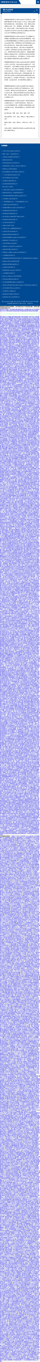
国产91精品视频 (26, 508)
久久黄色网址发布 (10, 491)
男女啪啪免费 (20, 569)
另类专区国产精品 (10, 773)
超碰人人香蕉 (6, 1094)
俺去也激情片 (6, 1081)
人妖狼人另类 (34, 1326)
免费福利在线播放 (32, 360)
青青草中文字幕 (31, 528)
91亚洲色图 (26, 891)
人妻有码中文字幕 (23, 424)
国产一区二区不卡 (5, 715)
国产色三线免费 (11, 360)
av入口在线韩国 (22, 1052)
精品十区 (14, 1196)
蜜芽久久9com (19, 1250)
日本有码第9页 (19, 1242)
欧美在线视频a (23, 749)
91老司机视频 (22, 957)
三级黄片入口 (10, 366)
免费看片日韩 (35, 751)
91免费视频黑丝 (27, 966)
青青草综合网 (19, 657)
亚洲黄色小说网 (13, 1284)
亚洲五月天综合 (25, 331)
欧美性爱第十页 (22, 433)
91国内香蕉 (3, 1117)
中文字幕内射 (7, 1005)
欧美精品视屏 (32, 527)
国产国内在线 (35, 556)
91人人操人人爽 (27, 932)
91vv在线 (35, 1243)
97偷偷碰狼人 (14, 844)
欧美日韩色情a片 (16, 1198)
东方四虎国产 (15, 908)
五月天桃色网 (18, 857)
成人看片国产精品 (8, 701)
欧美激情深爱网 (28, 1289)
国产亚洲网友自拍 (7, 566)
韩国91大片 (7, 876)
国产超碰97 (27, 1114)
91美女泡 (3, 1049)
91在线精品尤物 (10, 867)
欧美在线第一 (29, 465)
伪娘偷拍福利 (9, 1115)
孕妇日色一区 (19, 637)
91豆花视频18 (4, 982)
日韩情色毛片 (12, 895)
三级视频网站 (13, 1354)
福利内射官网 (12, 1077)
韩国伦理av (8, 1192)
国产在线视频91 (12, 477)
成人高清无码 (16, 460)
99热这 (11, 1045)
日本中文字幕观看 (11, 704)
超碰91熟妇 (7, 1306)
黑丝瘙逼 (24, 897)
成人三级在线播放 (7, 575)
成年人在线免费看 (33, 521)
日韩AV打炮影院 (28, 959)
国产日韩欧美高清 (26, 620)
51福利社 (15, 849)
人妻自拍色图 (6, 897)
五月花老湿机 (31, 1157)
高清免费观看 (11, 729)
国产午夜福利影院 (31, 849)
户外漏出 (18, 1013)
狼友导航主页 (4, 1337)
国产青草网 (12, 1320)
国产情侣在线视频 (19, 566)
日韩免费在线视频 (5, 358)
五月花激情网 (35, 1347)
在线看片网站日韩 (23, 552)
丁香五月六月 (7, 572)
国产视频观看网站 (5, 1016)
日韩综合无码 (20, 336)
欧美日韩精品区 (7, 717)
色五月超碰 (17, 1029)
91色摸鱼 (17, 1181)
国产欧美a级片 (33, 353)
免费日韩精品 (32, 593)
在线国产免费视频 (16, 399)
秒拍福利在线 (32, 643)
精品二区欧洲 (10, 1142)
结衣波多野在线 (31, 335)
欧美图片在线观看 (16, 406)
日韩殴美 (14, 925)
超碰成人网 (22, 1226)
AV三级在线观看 (18, 614)
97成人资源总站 (29, 1049)
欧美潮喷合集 (17, 546)
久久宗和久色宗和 (14, 998)
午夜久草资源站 (32, 1303)
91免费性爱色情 (19, 1152)
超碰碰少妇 (11, 1249)
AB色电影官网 (12, 850)
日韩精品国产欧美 (12, 975)
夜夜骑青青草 (24, 752)
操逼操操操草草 (34, 734)
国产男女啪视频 (26, 1276)
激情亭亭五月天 (10, 1252)
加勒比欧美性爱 (17, 359)
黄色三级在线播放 (27, 358)
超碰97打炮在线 (16, 897)
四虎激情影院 (6, 913)
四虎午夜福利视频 (22, 1016)
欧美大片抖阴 (15, 1178)
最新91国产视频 (7, 1324)
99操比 (24, 840)
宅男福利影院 (13, 423)
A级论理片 (33, 1348)
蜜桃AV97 (25, 1094)
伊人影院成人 (15, 847)
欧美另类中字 (14, 619)
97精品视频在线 (21, 1042)
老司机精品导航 (22, 1091)
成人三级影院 (23, 769)
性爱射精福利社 (8, 989)
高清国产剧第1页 (8, 345)
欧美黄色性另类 (5, 399)
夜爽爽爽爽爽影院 (7, 776)
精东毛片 (19, 1333)
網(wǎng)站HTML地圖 (32, 301)
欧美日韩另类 (7, 562)
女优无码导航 (4, 971)
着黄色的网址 (30, 697)
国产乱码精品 (27, 636)
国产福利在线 (23, 1171)
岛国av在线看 (16, 974)
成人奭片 (29, 876)
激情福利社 (11, 992)
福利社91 (13, 1189)
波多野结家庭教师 (14, 331)
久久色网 (15, 1005)
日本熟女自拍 (13, 1009)
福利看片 (12, 1333)
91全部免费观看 (18, 1246)
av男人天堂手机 (27, 986)
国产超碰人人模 (17, 358)
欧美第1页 (14, 1201)
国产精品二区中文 (29, 754)
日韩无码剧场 (30, 842)
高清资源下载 (26, 781)
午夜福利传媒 (27, 935)
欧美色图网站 (9, 886)
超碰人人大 (21, 1130)
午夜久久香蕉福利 (7, 856)
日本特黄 (15, 1137)
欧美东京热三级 (27, 497)
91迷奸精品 (23, 1203)
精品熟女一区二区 (15, 1076)
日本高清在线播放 (17, 754)
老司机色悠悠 (31, 1327)
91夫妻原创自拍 (11, 429)
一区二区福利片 (8, 609)
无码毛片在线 (35, 634)
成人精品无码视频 (22, 691)
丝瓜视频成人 (13, 772)
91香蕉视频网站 (21, 400)
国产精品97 (19, 1338)
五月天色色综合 (12, 439)
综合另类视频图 (22, 1098)
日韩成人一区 (14, 1287)
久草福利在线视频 (33, 769)
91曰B (13, 1219)
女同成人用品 (11, 450)
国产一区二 (23, 1060)
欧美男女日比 (28, 687)
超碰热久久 (27, 1341)
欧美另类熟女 (19, 375)
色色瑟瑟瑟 (35, 1159)
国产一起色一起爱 (5, 509)
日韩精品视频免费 (20, 524)
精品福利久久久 (9, 480)
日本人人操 (29, 1089)
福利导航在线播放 (20, 778)
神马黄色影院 (10, 1049)
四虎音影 (30, 1040)
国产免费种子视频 (7, 531)
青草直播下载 (4, 372)
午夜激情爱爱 (23, 881)
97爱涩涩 (27, 1202)
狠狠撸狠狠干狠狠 (14, 538)
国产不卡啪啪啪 (29, 1113)
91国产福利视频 (7, 1182)
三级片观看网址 (5, 362)
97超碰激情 (24, 907)
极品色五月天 (24, 877)
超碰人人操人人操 (23, 1354)
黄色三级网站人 (19, 616)
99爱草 (15, 1140)
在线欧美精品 (22, 377)
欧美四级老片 (23, 596)
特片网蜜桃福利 (30, 403)
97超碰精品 (8, 1140)
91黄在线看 (18, 1223)
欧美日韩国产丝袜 (29, 657)
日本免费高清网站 (31, 1311)
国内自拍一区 (18, 649)
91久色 (30, 897)
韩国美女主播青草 (21, 884)
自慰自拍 (10, 930)
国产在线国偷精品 (8, 413)
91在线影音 (19, 1114)
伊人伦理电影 (24, 949)
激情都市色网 (4, 331)
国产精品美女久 (17, 419)
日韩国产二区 (26, 661)
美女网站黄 (3, 1257)
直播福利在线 (9, 646)
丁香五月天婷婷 (5, 406)
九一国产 (17, 1238)
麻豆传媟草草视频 (20, 727)
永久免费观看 (22, 712)
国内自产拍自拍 (18, 585)
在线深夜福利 (4, 722)
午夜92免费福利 (27, 545)
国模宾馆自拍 (18, 918)
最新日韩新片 (35, 404)
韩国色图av (18, 955)
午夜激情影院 (4, 677)
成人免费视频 (18, 853)
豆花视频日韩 (19, 1191)
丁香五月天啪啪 (17, 332)
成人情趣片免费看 (17, 590)
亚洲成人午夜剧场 (26, 1218)
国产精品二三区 (34, 329)
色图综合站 (3, 1327)
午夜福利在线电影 (22, 328)
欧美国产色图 (26, 658)
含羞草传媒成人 (16, 1019)
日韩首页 (15, 1328)
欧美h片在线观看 (11, 602)
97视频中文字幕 (7, 1277)
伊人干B (30, 1282)
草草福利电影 (7, 1280)
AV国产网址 (33, 958)
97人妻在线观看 (17, 1256)
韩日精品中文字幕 (32, 475)
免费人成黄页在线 (17, 863)
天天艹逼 (10, 1351)
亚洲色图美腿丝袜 (29, 1343)
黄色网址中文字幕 (24, 603)
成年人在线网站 (12, 470)
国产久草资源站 (29, 500)
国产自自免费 (4, 1303)
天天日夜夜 (26, 955)
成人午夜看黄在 (20, 759)
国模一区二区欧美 (23, 565)
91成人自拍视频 (31, 468)
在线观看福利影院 (19, 758)
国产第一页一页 (12, 761)
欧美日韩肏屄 (28, 739)
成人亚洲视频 (29, 492)
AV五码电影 (16, 968)
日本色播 (3, 988)
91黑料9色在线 (20, 1037)
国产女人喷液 (24, 597)
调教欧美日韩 (32, 630)
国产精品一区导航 (20, 393)
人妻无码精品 (23, 352)
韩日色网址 (11, 1304)
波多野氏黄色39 (10, 1266)
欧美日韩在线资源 (7, 695)
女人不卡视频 (19, 668)
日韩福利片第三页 (32, 368)
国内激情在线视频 (16, 553)
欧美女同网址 (17, 688)
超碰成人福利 (22, 993)
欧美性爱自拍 (7, 985)
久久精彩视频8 (25, 771)
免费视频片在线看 (14, 677)
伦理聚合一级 (7, 1247)
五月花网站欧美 (33, 680)
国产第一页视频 (9, 637)
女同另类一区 (9, 582)
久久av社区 (14, 881)
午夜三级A (17, 991)
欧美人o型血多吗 (30, 582)
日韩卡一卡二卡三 (14, 971)
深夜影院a (11, 839)
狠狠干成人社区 (16, 901)
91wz (28, 1005)
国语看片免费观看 (14, 752)
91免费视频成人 (33, 788)
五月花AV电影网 (5, 1019)
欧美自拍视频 (15, 1169)
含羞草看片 (25, 1333)
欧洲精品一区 (14, 786)
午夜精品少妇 (33, 1178)
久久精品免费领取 (27, 1121)
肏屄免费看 (26, 1230)
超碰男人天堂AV (25, 1144)
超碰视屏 (34, 1114)
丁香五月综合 (33, 728)
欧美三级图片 (35, 321)
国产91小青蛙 (17, 1283)
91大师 (27, 1262)
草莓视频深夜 (25, 1019)
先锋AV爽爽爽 (7, 1360)
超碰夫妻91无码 (33, 328)
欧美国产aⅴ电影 (21, 414)
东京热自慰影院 (14, 597)
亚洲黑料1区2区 (16, 900)
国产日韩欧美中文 (32, 579)
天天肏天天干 (32, 1120)
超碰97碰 (12, 1083)
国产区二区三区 (14, 402)
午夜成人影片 (21, 1323)
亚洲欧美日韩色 (18, 1147)
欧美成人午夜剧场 (30, 1228)
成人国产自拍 (29, 758)
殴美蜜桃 (36, 992)
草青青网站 (13, 1259)
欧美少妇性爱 (24, 764)
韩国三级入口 (10, 880)
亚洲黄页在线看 (24, 861)
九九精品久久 (24, 1245)
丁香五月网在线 (17, 497)
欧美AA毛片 (16, 961)
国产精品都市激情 (30, 437)
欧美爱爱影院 (17, 446)
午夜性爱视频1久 (18, 1059)
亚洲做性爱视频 (33, 684)
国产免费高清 (20, 627)
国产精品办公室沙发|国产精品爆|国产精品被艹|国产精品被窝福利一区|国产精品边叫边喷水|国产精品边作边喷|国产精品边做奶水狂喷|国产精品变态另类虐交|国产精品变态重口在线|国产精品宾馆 (19, 806)
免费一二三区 (19, 1049)
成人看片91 (28, 1037)
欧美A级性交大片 (28, 888)
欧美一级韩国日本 (18, 939)
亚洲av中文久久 (30, 324)
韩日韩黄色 (14, 1172)
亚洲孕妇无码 (9, 365)
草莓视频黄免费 (20, 1154)
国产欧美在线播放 (20, 490)
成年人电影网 (7, 359)
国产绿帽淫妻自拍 (24, 355)
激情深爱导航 (16, 342)
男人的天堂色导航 (21, 928)
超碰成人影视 (34, 1301)
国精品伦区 (11, 1316)
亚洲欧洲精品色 (8, 536)
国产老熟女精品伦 (29, 1003)
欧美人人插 (18, 1138)
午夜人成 (6, 1083)
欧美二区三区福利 (11, 632)
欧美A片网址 (21, 895)
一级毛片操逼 (23, 786)
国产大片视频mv (33, 439)
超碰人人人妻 (15, 1053)
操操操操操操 (21, 670)
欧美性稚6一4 (34, 1255)
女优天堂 (23, 1350)
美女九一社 (30, 1057)
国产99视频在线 (12, 441)
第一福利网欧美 (28, 464)
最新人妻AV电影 (19, 989)
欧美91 (15, 1133)
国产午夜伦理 (24, 416)
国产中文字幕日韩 (23, 775)
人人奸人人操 (33, 761)
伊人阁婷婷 (34, 995)
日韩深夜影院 (35, 1019)
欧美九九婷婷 (20, 1219)
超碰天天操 (3, 1262)
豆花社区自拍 (21, 1133)
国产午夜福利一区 (33, 370)
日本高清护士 (22, 711)
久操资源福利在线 (7, 853)
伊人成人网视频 (15, 1218)
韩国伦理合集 (31, 1133)
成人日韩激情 (35, 623)
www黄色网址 (31, 928)
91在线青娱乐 (7, 1001)
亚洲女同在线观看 (5, 497)
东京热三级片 (32, 786)
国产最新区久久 (24, 981)
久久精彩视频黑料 (26, 717)
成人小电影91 (25, 974)
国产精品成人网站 (23, 1326)
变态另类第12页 (20, 1243)
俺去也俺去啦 (18, 1351)
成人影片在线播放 (30, 695)
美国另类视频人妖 (23, 481)
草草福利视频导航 (10, 914)
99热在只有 (8, 1089)
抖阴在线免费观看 (31, 1334)
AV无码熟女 (8, 1080)
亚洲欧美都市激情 (10, 1097)
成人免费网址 (4, 563)
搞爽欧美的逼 (35, 331)
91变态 (15, 954)
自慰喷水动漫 (7, 573)
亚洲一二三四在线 (13, 683)
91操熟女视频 (11, 1002)
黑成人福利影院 (26, 562)
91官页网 (11, 964)
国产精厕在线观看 (7, 535)
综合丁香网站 (22, 326)
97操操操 (8, 1171)
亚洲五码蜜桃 (10, 1093)
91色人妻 (19, 1151)
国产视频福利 (19, 1316)
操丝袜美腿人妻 (15, 1036)
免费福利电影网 (5, 522)
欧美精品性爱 (7, 1064)
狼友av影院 (16, 1345)
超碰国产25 (34, 1212)
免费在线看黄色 (8, 461)
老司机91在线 (31, 1229)
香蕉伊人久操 (19, 911)
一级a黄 (34, 1188)
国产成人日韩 (10, 1108)
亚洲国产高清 (22, 579)
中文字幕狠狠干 (23, 934)
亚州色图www (17, 840)
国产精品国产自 (12, 744)
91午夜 (24, 952)
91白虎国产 (14, 941)
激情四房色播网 (27, 406)
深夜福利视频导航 (28, 359)
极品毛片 (19, 959)
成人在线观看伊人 (20, 1239)
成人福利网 (17, 966)
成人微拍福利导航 (33, 1115)
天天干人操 (14, 1313)
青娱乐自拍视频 (29, 1147)
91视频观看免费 (7, 551)
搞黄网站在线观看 (13, 769)
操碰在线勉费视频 (17, 392)
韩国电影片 (20, 846)
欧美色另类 (22, 1291)
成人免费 (25, 1344)
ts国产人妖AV (15, 962)
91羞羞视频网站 (11, 336)
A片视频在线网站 (17, 464)
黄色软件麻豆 (11, 519)
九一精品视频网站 (30, 1242)
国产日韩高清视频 (26, 478)
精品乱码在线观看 (14, 416)
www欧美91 (23, 1054)
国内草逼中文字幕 (13, 1245)
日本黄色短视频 (14, 1103)
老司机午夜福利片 (33, 957)
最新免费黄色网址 (22, 748)
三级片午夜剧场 (16, 1177)
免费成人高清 (30, 592)
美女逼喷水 (34, 1230)
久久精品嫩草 (21, 1296)
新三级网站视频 (12, 599)
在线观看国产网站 (27, 688)
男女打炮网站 (26, 751)
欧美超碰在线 (30, 1240)
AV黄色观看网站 (11, 670)
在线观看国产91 (27, 886)
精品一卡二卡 (14, 749)
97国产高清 (30, 1209)
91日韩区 (27, 1300)
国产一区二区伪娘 (32, 610)
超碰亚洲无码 (10, 1162)
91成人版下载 (21, 1311)
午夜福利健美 (13, 1127)
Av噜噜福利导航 (20, 1334)
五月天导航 (26, 978)
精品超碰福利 (6, 1165)
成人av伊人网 (6, 891)
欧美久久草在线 (22, 1018)
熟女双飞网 (11, 1114)
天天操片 (5, 1039)
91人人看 (5, 921)
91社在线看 (15, 1236)
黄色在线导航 (26, 1307)
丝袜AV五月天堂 (8, 1123)
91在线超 (15, 1192)
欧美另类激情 (20, 437)
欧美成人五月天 (17, 792)
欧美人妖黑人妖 (15, 764)
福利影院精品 (4, 624)
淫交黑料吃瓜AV (33, 748)
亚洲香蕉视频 (23, 721)
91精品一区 (34, 913)
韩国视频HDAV (22, 1124)
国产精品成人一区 (11, 779)
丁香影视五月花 (27, 386)
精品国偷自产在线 (23, 632)
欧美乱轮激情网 (31, 413)
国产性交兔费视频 (17, 678)
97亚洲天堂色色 (24, 988)
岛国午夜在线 (33, 1086)
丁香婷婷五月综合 (17, 551)
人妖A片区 (34, 1274)
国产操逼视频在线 (26, 1081)
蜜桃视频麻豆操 (14, 495)
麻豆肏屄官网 (19, 502)
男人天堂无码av (18, 1079)
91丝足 (8, 1313)
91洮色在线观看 (24, 683)
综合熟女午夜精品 (16, 891)
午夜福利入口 (12, 1057)
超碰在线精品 (22, 1026)
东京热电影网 (24, 715)
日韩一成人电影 (7, 549)
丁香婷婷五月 (11, 338)
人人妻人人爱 (25, 1069)
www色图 (9, 935)
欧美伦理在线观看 (23, 705)
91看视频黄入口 (12, 1232)
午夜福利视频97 (17, 1185)
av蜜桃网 (12, 1046)
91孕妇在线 (14, 957)
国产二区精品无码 (20, 650)
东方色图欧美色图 (17, 573)
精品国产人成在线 (24, 522)
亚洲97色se (14, 1015)
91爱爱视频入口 (11, 656)
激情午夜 (23, 1238)
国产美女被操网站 (27, 1182)
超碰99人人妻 (33, 1013)
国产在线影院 (23, 382)
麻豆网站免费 (28, 531)
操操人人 (8, 1211)
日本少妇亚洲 (33, 947)
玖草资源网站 (23, 1096)
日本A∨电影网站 (26, 1299)
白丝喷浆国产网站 (10, 690)
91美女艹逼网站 (28, 1246)
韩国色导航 (18, 1108)
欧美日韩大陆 (19, 363)
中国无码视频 (26, 507)
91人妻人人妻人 (20, 1104)
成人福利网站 (22, 1303)
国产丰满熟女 (24, 666)
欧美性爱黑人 (9, 465)
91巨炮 (9, 1155)
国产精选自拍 (26, 570)
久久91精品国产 (34, 785)
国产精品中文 (21, 842)
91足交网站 (5, 903)
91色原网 (34, 1059)
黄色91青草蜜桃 (22, 1062)
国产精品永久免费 (28, 417)
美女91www (32, 1245)
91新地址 (35, 1199)
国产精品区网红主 (22, 338)
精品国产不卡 (4, 700)
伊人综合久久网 (8, 1331)
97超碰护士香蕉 (28, 1162)
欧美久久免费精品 (9, 783)
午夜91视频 (29, 887)
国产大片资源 (22, 641)
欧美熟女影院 (22, 368)
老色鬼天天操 (29, 491)
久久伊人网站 (33, 1324)
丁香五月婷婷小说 (23, 599)
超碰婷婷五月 (32, 436)
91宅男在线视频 (10, 1037)
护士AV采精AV (15, 859)
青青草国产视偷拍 (32, 515)
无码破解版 (26, 1223)
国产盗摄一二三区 (33, 844)
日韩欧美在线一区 (5, 678)
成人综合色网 (20, 725)
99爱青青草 (21, 1259)
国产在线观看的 (12, 377)
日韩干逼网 (22, 1005)
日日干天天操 (5, 596)
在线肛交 (19, 1077)
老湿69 (24, 1008)
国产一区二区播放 (23, 761)
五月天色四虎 (30, 377)
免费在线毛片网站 (30, 421)
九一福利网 (5, 1226)
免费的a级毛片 (20, 592)
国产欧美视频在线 (7, 324)
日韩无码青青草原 (19, 965)
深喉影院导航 (13, 624)
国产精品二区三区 (33, 487)
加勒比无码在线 (33, 346)
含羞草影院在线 (25, 962)
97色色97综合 (7, 873)
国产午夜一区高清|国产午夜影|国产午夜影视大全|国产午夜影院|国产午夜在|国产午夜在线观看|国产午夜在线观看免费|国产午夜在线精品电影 (19, 825)
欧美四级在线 (20, 373)
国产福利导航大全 (18, 937)
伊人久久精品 (31, 954)
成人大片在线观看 (5, 782)
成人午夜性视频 (18, 702)
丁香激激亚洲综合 (10, 346)
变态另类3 (36, 931)
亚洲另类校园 (24, 976)
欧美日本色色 (4, 1040)
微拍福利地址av (20, 1249)
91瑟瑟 (21, 1184)
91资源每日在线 (33, 1150)
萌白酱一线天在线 (30, 656)
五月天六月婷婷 (33, 518)
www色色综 (7, 1177)
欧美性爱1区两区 (7, 633)
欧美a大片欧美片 (20, 663)
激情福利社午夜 (12, 351)
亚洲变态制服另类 (33, 1015)
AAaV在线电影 (6, 1290)
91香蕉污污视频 (5, 764)
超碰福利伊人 (32, 348)
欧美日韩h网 (30, 1291)
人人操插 (14, 876)
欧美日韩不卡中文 (22, 617)
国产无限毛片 (4, 343)
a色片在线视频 (18, 654)
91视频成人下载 (7, 534)
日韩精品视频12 (17, 1230)
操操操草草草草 (14, 453)
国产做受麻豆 (32, 934)
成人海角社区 (14, 1184)
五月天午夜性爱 (5, 1175)
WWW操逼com (4, 1076)
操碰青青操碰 (4, 430)
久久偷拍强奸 (34, 409)
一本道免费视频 (14, 1020)
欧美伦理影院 (13, 370)
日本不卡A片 (4, 964)
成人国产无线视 (8, 702)
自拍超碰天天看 (34, 1260)
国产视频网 (11, 996)
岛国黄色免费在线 (5, 1213)
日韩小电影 (35, 972)
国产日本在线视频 (23, 477)
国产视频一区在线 (18, 633)
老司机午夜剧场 (24, 1106)
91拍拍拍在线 (31, 1195)
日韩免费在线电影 (29, 375)
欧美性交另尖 (13, 1326)
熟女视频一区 (22, 1340)
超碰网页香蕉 (23, 457)
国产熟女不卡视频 (19, 582)
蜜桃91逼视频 (9, 874)
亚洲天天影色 (33, 945)
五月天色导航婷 (32, 1222)
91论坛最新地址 (27, 1220)
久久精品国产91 (23, 624)
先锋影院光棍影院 (28, 893)
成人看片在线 (26, 792)
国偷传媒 (36, 1308)
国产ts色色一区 (6, 849)
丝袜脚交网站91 (31, 1104)
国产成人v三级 (33, 538)
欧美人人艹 (11, 1138)
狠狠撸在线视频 (15, 620)
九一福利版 (5, 1218)
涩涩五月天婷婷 (33, 1171)
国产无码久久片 (12, 734)
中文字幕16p (27, 1006)
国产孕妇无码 (7, 356)
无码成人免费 (14, 762)
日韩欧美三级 (30, 1337)
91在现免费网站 (13, 1012)
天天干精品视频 (34, 1335)
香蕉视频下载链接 (14, 339)
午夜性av (27, 1080)
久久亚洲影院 (11, 732)
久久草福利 (11, 979)
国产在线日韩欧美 (28, 535)
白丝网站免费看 (25, 484)
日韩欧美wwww (26, 1199)
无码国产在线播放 (11, 463)
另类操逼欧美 (18, 345)
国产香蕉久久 (27, 996)
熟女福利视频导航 (22, 945)
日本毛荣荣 (15, 1253)
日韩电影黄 (22, 1314)
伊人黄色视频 (10, 1289)
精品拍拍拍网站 (25, 342)
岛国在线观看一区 (24, 756)
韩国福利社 (5, 1206)
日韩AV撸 (23, 1233)
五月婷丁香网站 (24, 728)
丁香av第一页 (22, 1186)
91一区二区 (30, 1127)
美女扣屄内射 (29, 1140)
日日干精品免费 (22, 1057)
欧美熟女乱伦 (29, 461)
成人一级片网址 (14, 389)
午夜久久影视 (22, 795)
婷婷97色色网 (26, 1310)
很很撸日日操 (7, 498)
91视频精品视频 (28, 1306)
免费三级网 (34, 1202)
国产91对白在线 (25, 460)
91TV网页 (33, 991)
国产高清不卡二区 (23, 790)
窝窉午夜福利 (6, 532)
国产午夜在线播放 (11, 697)
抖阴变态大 (33, 974)
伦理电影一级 (17, 745)
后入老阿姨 (27, 1059)
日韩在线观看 (13, 722)
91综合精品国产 (17, 454)
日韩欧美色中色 (31, 704)
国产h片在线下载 (5, 1198)
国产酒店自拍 (15, 969)
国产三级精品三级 (8, 333)
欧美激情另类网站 (7, 1141)
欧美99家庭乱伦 (21, 475)
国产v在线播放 (7, 688)
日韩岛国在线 (26, 572)
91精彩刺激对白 (7, 385)
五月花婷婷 (27, 863)
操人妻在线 (23, 873)
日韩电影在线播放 (23, 734)
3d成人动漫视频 (33, 512)
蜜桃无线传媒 (6, 1314)
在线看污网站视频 (28, 1351)
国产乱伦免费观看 (8, 490)
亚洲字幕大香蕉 (28, 1355)
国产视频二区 (4, 772)
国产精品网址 (14, 596)
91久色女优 (33, 1333)
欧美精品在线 (10, 494)
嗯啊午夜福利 (20, 403)
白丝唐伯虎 (7, 941)
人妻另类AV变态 (30, 870)
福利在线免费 (34, 771)
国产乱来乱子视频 (28, 768)
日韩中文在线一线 (7, 918)
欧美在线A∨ (22, 1067)
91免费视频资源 (14, 1145)
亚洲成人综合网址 (15, 1274)
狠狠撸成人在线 (5, 1272)
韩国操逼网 (10, 1343)
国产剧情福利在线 (13, 390)
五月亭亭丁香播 (30, 427)
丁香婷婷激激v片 (8, 616)
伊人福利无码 (31, 878)
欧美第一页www (14, 1350)
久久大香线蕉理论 (23, 395)
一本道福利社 (33, 903)
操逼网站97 (18, 996)
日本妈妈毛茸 (27, 1188)
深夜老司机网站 (14, 1106)
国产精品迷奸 (18, 1135)
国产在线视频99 (34, 495)
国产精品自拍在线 (19, 874)
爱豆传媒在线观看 (18, 1050)
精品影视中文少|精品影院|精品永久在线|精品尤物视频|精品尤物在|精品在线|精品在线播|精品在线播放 (20, 809)
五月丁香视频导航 (32, 1046)
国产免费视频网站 (22, 429)
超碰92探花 (28, 911)
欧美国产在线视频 (26, 544)
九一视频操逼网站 (32, 1196)
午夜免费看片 (14, 607)
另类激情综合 (32, 504)
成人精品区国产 (20, 525)
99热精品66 (23, 1266)
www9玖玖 (30, 1118)
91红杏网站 (14, 951)
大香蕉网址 (27, 1280)
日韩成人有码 (23, 1253)
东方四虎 (27, 995)
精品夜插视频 (22, 772)
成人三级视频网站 (19, 485)
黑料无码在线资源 (7, 758)
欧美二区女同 (30, 729)
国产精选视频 (14, 436)
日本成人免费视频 (11, 552)
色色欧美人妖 (10, 883)
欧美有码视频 (26, 546)
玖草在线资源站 (7, 1120)
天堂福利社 (12, 1100)
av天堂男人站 (27, 918)
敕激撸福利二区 (34, 483)
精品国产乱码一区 (22, 622)
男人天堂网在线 (16, 913)
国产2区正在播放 (12, 515)
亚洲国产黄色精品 (31, 1236)
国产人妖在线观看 (34, 602)
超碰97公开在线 (33, 1201)
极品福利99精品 (5, 539)
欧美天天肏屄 (28, 1184)
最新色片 (5, 1042)
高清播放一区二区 (19, 1056)
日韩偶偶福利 (21, 925)
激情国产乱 (22, 1328)
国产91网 (11, 1341)
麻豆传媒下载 (19, 701)
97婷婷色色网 (29, 846)
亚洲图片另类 (10, 1202)
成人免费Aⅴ (6, 1167)
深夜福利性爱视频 (16, 410)
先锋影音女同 (30, 773)
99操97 (4, 1130)
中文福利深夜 (31, 1074)
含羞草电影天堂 (26, 1212)
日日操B (18, 1069)
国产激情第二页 (31, 1225)
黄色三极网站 (13, 395)
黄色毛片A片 (29, 1313)
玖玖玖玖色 (33, 1064)
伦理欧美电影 (16, 356)
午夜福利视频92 (21, 376)
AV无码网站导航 (26, 1345)
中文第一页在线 (23, 470)
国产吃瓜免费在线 (7, 687)
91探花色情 (21, 931)
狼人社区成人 (14, 539)
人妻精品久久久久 (29, 456)
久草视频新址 (23, 789)
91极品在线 (29, 1148)
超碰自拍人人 (6, 1110)
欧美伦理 (32, 951)
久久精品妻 (32, 1111)
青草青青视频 (26, 321)
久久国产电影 (19, 639)
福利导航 (14, 1118)
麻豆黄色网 (35, 1174)
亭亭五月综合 (25, 998)
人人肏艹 (19, 1090)
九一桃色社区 (12, 1073)
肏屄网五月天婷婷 (22, 1125)
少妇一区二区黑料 (5, 392)
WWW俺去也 (4, 1026)
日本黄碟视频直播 (15, 1301)
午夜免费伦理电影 (23, 440)
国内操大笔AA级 (21, 360)
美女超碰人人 (28, 1358)
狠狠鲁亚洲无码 (29, 420)
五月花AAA (16, 1064)
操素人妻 (22, 1313)
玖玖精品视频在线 (23, 1022)
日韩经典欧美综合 (14, 444)
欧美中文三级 (13, 790)
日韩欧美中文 (22, 1087)
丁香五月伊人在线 (20, 610)
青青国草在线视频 (16, 474)
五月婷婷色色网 (26, 859)
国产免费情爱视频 (9, 1013)
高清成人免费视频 (17, 456)
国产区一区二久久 (21, 1150)
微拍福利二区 (29, 373)
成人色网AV (8, 1246)
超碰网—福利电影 (20, 1157)
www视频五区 (18, 942)
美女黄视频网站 (14, 458)
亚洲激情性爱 (19, 1341)
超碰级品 (34, 859)
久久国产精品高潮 (7, 1317)
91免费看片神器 (16, 905)
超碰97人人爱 (15, 1233)
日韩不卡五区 (8, 1111)
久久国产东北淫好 (9, 928)
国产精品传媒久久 (26, 971)
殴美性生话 (12, 1107)
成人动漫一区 (10, 525)
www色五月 (16, 1282)
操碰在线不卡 (10, 657)
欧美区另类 (29, 1308)
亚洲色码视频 (4, 453)
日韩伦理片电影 (21, 640)
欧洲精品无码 (30, 641)
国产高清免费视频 (22, 860)
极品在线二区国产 (15, 1030)
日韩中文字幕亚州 (26, 532)
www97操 (29, 1239)
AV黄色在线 (4, 846)
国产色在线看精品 (32, 1008)
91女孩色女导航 (32, 1192)
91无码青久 (5, 1025)
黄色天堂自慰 (4, 771)
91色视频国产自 (27, 900)
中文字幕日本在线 (5, 636)
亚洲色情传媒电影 (15, 1025)
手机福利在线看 (34, 397)
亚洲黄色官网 (30, 1056)
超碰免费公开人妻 (23, 731)
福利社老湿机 (12, 878)
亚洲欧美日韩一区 (14, 478)
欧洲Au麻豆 (31, 1331)
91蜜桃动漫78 (24, 1211)
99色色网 (5, 1308)
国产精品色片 (33, 683)
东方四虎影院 (33, 664)
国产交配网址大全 (30, 633)
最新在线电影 (13, 369)
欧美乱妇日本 (19, 694)
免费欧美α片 (8, 658)
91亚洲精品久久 (5, 1310)
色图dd (15, 1022)
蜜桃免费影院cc (33, 434)
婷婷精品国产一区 (19, 856)
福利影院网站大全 (29, 555)
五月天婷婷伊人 (30, 725)
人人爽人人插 (26, 404)
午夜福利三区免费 (9, 1352)
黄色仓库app (18, 886)
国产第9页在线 (18, 1117)
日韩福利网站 (21, 1189)
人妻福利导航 (4, 478)
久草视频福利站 (35, 356)
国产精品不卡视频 (5, 316)
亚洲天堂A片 (24, 903)
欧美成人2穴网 (23, 941)
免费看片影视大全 (29, 793)
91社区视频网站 (7, 954)
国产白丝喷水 (27, 649)
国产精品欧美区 (28, 853)
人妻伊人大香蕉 (24, 1348)
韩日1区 (22, 1039)
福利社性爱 (17, 1344)
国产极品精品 (26, 707)
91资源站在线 (13, 982)
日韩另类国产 (24, 316)
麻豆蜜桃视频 (16, 549)
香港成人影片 (24, 383)
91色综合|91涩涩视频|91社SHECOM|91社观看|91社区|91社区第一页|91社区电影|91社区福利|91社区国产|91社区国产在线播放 (20, 819)
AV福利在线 (32, 944)
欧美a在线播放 (25, 451)
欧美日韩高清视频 (5, 342)
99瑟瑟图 (26, 942)
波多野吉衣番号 (17, 541)
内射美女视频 (33, 349)
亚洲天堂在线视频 (9, 911)
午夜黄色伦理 (4, 1009)
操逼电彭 (19, 1100)
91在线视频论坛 (17, 589)
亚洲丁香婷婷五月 (33, 617)
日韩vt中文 (27, 1252)
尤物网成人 (9, 966)
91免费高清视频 (24, 505)
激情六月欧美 (26, 410)
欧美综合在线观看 (13, 583)
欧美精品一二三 (15, 383)
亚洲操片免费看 (27, 1273)
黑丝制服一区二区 (22, 788)
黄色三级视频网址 (17, 385)
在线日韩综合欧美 (28, 776)
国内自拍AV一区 (25, 1181)
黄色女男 (34, 961)
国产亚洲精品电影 (32, 494)
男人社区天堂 (12, 866)
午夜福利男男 (35, 342)
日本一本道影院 (26, 961)
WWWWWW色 (28, 927)
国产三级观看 (11, 617)
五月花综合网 (27, 1320)
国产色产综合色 (23, 369)
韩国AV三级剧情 (11, 1134)
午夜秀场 (26, 1151)
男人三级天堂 (11, 627)
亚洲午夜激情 (17, 609)
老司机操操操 (14, 352)
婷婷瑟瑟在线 (27, 883)
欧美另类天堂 (19, 746)
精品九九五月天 (23, 423)
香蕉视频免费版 (29, 701)
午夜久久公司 (4, 1100)
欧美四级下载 (35, 781)
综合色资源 (24, 1282)
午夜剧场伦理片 (12, 1130)
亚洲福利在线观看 (32, 712)
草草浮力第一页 (11, 995)
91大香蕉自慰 (7, 917)
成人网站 (30, 1233)
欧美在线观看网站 (7, 387)
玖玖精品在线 (35, 1100)
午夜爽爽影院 (11, 437)
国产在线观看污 (33, 450)
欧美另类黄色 (30, 644)
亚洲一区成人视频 (23, 606)
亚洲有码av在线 (25, 1352)
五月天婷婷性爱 (9, 375)
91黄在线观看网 (13, 1263)
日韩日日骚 (11, 1191)
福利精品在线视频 (28, 467)
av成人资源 (8, 947)
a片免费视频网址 (31, 1042)
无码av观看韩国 (27, 1047)
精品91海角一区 (10, 1250)
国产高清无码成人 (10, 576)
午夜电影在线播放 (19, 465)
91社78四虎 (7, 905)
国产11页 (35, 1047)
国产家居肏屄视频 (13, 556)
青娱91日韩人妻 (20, 867)
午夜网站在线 (23, 348)
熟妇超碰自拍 (17, 1199)
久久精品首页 (20, 1208)
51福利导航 (26, 1279)
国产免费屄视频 (5, 786)
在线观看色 (35, 1299)
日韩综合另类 (17, 387)
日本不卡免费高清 (11, 606)
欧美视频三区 (30, 524)
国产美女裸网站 (25, 685)
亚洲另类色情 (33, 976)
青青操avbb (13, 842)
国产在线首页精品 (24, 556)
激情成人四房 (32, 597)
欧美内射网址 (33, 671)
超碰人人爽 (6, 1299)
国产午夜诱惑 (9, 742)
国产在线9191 (27, 898)
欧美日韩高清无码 (5, 332)
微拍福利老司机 (22, 1201)
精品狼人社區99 (33, 1266)
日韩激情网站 (29, 365)
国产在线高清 (11, 788)
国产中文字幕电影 (20, 528)
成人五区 (5, 895)
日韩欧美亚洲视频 (5, 460)
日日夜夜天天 (4, 558)
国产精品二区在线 (22, 542)
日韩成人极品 (30, 670)
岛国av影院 (25, 1076)
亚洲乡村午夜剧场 (7, 1286)
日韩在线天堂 (33, 424)
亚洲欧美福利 (7, 589)
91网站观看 (21, 1066)
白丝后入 (9, 1022)
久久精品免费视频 (32, 473)
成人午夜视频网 (12, 681)
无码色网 (24, 1036)
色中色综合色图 (5, 957)
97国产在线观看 (27, 474)
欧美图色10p (16, 1324)
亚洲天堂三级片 (27, 541)
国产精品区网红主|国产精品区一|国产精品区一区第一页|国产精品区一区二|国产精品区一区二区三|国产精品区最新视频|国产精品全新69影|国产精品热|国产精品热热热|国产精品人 (19, 813)
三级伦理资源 (23, 431)
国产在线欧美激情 (24, 343)
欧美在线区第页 (24, 671)
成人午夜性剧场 (5, 958)
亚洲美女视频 (27, 345)
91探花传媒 (31, 847)
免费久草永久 (13, 565)
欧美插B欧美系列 (18, 1080)
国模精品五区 (17, 985)
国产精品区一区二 (16, 580)
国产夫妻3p (25, 1205)
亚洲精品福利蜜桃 (33, 542)
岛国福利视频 (22, 1327)
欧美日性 (15, 1264)
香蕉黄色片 (21, 1140)
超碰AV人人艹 (17, 1182)
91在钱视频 (11, 1330)
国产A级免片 (35, 962)
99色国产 (10, 1238)
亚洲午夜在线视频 (33, 762)
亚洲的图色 (31, 1096)
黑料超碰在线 (30, 519)
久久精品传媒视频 (23, 1284)
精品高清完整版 (31, 710)
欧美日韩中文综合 (10, 622)
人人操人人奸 (12, 1052)
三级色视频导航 (20, 651)
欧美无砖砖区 (17, 952)
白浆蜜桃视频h (26, 332)
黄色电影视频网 (34, 864)
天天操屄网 (21, 1215)
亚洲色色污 (28, 843)
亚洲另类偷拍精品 (10, 1311)
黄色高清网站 (35, 677)
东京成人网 (20, 995)
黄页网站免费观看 (8, 393)
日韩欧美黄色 (12, 1151)
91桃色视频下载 (33, 423)
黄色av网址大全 (17, 498)
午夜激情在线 (32, 1124)
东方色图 (24, 1115)
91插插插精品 (6, 925)
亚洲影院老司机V (8, 1293)
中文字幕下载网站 (13, 612)
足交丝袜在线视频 (16, 1310)
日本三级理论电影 (26, 741)
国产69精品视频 (21, 519)
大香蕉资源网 (15, 1175)
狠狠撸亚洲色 (35, 453)
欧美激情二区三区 (8, 778)
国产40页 (31, 915)
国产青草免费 (10, 694)
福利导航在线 (28, 766)
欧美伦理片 (14, 1314)
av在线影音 (21, 849)
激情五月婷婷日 (28, 678)
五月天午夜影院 (31, 1012)
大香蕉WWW (19, 1027)
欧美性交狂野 (24, 948)
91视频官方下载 (21, 335)
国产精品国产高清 (8, 524)
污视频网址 (18, 1159)
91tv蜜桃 (16, 1203)
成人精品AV (14, 1096)
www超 (33, 1169)
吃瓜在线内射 (17, 658)
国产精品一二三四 (16, 362)
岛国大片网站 (17, 319)
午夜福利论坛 (27, 1063)
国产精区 (29, 1134)
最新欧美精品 (28, 585)
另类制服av (3, 866)
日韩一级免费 (18, 1269)
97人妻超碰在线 (29, 937)
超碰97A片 (9, 904)
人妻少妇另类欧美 (32, 925)
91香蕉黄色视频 (12, 326)
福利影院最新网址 (22, 1260)
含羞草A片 (25, 864)
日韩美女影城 (11, 691)
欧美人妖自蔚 (7, 718)
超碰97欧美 (14, 981)
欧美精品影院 (4, 355)
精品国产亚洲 (9, 781)
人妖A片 (9, 1236)
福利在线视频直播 (20, 325)
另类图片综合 (17, 1216)
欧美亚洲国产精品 (13, 673)
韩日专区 (36, 1148)
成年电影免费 (16, 316)
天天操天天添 (24, 969)
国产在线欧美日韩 (13, 643)
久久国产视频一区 (13, 728)
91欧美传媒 (8, 952)
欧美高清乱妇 (28, 573)
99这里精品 (17, 1347)
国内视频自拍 (19, 739)
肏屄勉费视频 (15, 1035)
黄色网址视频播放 (33, 982)
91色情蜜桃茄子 (29, 1152)
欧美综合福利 (4, 339)
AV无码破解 (22, 1192)
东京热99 (26, 1135)
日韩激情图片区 (14, 700)
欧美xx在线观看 (21, 773)
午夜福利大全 (27, 509)
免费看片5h (26, 1317)
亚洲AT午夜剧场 (16, 907)
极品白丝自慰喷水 (16, 735)
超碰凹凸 (18, 1205)
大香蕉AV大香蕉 (8, 1255)
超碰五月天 (19, 1083)
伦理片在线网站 (18, 793)
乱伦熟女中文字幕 (10, 400)
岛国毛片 (21, 1267)
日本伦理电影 (28, 568)
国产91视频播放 (10, 1069)
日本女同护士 (23, 389)
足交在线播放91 (33, 352)
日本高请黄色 (4, 972)
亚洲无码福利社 (20, 1240)
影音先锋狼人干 (18, 935)
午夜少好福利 (34, 1106)
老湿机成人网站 (23, 1263)
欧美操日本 (31, 1277)
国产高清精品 (17, 535)
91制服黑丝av (24, 1318)
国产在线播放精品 (22, 676)
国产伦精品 (18, 1008)
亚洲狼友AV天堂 (14, 1043)
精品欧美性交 (29, 1191)
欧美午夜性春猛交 (24, 647)
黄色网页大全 (14, 1195)
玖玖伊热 (6, 1184)
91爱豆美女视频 (17, 1188)
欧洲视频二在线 (30, 525)
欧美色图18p (21, 871)
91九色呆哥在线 (17, 1247)
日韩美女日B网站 (30, 651)
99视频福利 (3, 1348)
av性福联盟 (11, 1042)
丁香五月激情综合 (8, 663)
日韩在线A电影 (7, 1357)
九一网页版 (15, 873)
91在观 (21, 1003)
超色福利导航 (19, 568)
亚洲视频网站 (9, 654)
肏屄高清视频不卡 (23, 920)
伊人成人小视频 (33, 1206)
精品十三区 (15, 836)
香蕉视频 (12, 1179)
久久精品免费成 (30, 1050)
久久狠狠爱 (16, 1111)
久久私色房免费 (11, 922)
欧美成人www (33, 969)
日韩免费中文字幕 (25, 586)
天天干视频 (28, 1259)
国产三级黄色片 (14, 505)
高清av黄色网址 (9, 651)
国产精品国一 (32, 576)
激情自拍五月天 (11, 680)
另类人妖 (6, 842)
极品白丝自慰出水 (7, 446)
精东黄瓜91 (27, 1070)
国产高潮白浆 (14, 789)
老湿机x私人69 (24, 958)
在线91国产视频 (22, 914)
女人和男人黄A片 (27, 580)
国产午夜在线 (7, 1282)
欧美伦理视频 (19, 708)
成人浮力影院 (14, 1101)
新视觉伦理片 (32, 402)
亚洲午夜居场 (26, 1274)
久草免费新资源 (31, 376)
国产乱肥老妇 (22, 515)
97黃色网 (34, 1341)
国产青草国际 (14, 329)
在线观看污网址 (24, 612)
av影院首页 (21, 1089)
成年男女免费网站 (8, 708)
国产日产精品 (13, 434)
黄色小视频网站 (8, 1131)
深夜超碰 (10, 1117)
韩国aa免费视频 (16, 1094)
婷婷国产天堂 (12, 920)
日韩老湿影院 (33, 1076)
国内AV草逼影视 (13, 1067)
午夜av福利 (30, 1107)
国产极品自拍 (11, 414)
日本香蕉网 (5, 1307)
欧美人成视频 (16, 588)
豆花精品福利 (30, 1296)
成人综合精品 (16, 741)
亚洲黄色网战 (9, 1147)
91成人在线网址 (15, 1299)
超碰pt (14, 1016)
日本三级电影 (33, 448)
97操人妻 (35, 1020)
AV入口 (7, 1003)
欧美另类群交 (21, 887)
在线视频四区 (19, 380)
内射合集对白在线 (19, 461)
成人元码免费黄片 (14, 785)
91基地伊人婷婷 (15, 948)
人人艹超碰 (6, 1215)
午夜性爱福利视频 (10, 511)
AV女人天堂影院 (7, 1345)
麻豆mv (22, 1308)
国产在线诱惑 (19, 480)
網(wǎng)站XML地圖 (7, 301)
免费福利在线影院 (23, 351)
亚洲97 (34, 883)
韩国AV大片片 (26, 890)
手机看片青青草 (34, 1263)
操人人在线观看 (5, 993)
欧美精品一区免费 (22, 755)
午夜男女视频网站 (33, 721)
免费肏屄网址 (22, 396)
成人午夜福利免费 (30, 674)
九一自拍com (32, 921)
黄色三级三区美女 (29, 380)
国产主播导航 (23, 402)
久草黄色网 (34, 1144)
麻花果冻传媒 (26, 319)
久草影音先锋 (26, 1272)
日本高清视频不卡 (33, 676)
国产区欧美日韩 (13, 712)
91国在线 (8, 1071)
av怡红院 (5, 920)
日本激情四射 (15, 1318)
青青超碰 (18, 1220)
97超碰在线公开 (34, 1101)
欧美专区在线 (30, 396)
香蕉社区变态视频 (10, 473)
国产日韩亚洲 (35, 619)
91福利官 (8, 1338)
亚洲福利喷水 (32, 881)
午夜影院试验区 (5, 1062)
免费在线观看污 (29, 1117)
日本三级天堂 (7, 590)
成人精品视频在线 (5, 626)
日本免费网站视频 (24, 634)
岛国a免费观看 (16, 1276)
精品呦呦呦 (12, 1296)
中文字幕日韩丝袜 (17, 509)
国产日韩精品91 (9, 668)
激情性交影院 (33, 440)
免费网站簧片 (18, 924)
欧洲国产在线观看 (27, 782)
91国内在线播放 (7, 840)
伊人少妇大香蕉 (22, 1010)
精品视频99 (14, 944)
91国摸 (27, 1194)
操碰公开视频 (30, 867)
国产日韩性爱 (12, 433)
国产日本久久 (4, 603)
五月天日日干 (9, 1181)
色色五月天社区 (11, 843)
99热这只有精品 (7, 1133)
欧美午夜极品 (24, 538)
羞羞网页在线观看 (27, 735)
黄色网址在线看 (31, 727)
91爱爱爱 (24, 1040)
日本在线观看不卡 (22, 518)
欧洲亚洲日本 (7, 1273)
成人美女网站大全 (27, 362)
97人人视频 (21, 1009)
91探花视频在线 (21, 732)
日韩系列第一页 (23, 463)
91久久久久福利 (12, 397)
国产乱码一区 (23, 844)
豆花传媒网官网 (17, 888)
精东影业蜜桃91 (11, 1225)
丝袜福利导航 (24, 785)
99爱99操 (3, 877)
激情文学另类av (27, 1198)
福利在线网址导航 (33, 1060)
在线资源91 (16, 947)
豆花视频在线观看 (29, 1084)
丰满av (18, 915)
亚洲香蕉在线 (32, 755)
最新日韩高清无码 (29, 480)
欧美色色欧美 (6, 910)
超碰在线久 (18, 978)
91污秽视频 (9, 1079)
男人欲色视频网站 (30, 536)
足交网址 (18, 1294)
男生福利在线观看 (11, 349)
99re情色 (19, 1063)
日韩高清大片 (28, 385)
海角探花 (23, 1236)
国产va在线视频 (7, 561)
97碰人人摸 (5, 1018)
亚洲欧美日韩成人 (10, 1098)
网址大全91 (22, 1172)
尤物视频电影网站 (24, 619)
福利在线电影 (25, 356)
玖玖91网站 (27, 1027)
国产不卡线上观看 (29, 626)
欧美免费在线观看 (19, 536)
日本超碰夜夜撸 (24, 1101)
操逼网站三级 (33, 1247)
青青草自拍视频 (8, 1029)
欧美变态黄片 (10, 568)
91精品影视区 (19, 1093)
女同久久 (28, 1023)
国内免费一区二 (33, 722)
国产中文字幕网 (21, 578)
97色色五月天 (18, 1141)
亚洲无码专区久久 (28, 605)
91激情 (17, 1293)
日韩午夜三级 (30, 511)
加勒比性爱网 (35, 387)
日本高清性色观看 (16, 417)
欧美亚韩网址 (34, 451)
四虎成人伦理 (26, 1347)
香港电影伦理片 (11, 335)
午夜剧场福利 (6, 1118)
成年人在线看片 (28, 654)
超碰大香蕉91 (18, 1343)
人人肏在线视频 (18, 1358)
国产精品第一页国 (14, 685)
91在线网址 (24, 915)
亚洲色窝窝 (32, 1001)
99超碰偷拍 (25, 979)
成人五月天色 (33, 1045)
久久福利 (35, 986)
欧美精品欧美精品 (22, 738)
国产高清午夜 (17, 776)
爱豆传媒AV (32, 1103)
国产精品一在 (16, 717)
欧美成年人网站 (8, 321)
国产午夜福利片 (18, 687)
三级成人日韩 (7, 890)
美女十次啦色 (33, 988)
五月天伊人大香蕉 (34, 1035)
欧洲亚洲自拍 (14, 522)
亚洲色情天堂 (26, 446)
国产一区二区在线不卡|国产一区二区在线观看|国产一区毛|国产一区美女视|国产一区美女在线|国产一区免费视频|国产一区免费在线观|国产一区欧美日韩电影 (19, 829)
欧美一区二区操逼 (17, 500)
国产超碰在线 (12, 959)
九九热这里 (18, 1142)
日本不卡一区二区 (7, 614)
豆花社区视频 (29, 1297)
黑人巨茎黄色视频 (7, 605)
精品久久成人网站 (13, 1348)
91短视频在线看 (25, 444)
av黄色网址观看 (28, 668)
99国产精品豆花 (23, 944)
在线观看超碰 (18, 898)
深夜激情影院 (15, 1168)
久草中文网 (31, 1235)
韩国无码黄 (35, 1220)
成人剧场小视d (4, 1101)
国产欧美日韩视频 (30, 759)
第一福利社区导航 (25, 1174)
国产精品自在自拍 (7, 720)
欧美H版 (19, 1097)
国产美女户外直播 (13, 671)
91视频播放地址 (32, 1053)
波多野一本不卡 (31, 1110)
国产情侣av (14, 1306)
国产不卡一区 (30, 490)
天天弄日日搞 (27, 857)
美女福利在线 (10, 363)
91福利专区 (17, 1331)
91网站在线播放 (15, 976)
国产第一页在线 (20, 492)
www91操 (29, 1032)
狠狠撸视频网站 (27, 322)
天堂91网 (28, 854)
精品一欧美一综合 (28, 1077)
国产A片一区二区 (31, 578)
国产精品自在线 (29, 746)
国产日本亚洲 (35, 714)
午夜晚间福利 (19, 766)
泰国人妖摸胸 (30, 650)
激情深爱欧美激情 (8, 548)
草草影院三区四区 (28, 924)
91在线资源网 (29, 1208)
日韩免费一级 (23, 765)
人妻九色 (12, 1104)
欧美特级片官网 (13, 1074)
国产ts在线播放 (18, 447)
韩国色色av (27, 1033)
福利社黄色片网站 (11, 368)
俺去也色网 (18, 992)
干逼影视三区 (16, 508)
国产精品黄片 (6, 407)
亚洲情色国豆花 (20, 1330)
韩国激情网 (12, 1229)
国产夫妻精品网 (33, 369)
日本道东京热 (19, 1202)
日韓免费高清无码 (14, 430)
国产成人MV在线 (7, 745)
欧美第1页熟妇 (6, 768)
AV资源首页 (34, 1043)
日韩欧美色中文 (29, 1321)
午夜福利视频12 (33, 622)
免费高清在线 (33, 731)
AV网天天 (8, 1276)
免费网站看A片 (24, 495)
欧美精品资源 (14, 714)
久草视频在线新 (17, 386)
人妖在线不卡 (28, 693)
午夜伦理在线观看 (20, 494)
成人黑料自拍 (28, 614)
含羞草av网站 (14, 1003)
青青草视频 (8, 1216)
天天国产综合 (13, 1087)
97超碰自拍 (17, 930)
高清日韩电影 (23, 643)
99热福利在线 (15, 1144)
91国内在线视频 (25, 1043)
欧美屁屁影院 (15, 586)
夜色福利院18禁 (25, 595)
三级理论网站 (17, 404)
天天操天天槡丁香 (19, 1131)
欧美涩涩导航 (31, 1328)
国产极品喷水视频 (16, 507)
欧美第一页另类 (21, 517)
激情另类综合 (35, 955)
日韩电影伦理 (27, 392)
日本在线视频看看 (5, 751)
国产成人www (20, 1161)
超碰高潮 (16, 1120)
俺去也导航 (23, 847)
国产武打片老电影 (13, 756)
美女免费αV (10, 1008)
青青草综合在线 (33, 470)
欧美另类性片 (7, 412)
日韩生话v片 (9, 1358)
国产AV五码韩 (34, 981)
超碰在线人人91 (14, 1054)
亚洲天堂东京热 (31, 1238)
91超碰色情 (12, 945)
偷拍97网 (29, 1020)
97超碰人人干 (31, 840)
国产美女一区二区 (34, 749)
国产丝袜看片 (35, 1025)
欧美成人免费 (32, 905)
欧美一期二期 (31, 1026)
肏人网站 (3, 1222)
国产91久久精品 (8, 485)
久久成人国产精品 (8, 555)
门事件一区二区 (9, 468)
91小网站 (17, 1286)
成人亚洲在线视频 (16, 559)
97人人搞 (31, 1344)
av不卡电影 (11, 1220)
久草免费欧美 (9, 942)
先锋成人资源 (28, 1213)
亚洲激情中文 (13, 483)
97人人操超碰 (33, 860)
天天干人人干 (35, 1039)
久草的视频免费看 (26, 471)
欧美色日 (36, 971)
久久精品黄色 (6, 859)
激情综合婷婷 (6, 600)
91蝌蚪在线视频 (12, 448)
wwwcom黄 (3, 1232)
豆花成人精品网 (30, 1161)
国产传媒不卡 (10, 978)
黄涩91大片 (18, 883)
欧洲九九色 (3, 1161)
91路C (17, 877)
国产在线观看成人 (10, 725)
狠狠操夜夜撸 (30, 326)
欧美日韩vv (9, 988)
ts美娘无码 (23, 1145)
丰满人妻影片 (12, 927)
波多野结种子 (16, 544)
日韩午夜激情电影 (14, 771)
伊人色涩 (6, 844)
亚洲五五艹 (14, 1165)
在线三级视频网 (27, 553)
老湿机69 (22, 1337)
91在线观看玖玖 (18, 894)
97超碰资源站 (24, 947)
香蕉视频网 (30, 1067)
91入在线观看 (15, 1211)
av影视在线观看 (7, 754)
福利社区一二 (22, 644)
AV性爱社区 (30, 850)
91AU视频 (17, 904)
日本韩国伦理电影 (19, 324)
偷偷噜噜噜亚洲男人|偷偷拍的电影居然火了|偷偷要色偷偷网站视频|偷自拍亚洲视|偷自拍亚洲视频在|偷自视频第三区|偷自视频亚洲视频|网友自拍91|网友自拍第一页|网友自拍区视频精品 (19, 801)
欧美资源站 (28, 1270)
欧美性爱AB (12, 1125)
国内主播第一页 (12, 731)
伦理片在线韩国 (33, 596)
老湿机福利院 (29, 938)
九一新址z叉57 (22, 1015)
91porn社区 (5, 931)
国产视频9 (8, 986)
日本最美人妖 (32, 558)
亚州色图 (14, 1110)
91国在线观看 (24, 1178)
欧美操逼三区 (11, 578)
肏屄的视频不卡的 (5, 863)
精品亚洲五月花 (27, 399)
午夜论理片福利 (20, 1148)
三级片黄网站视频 (11, 705)
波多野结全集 (16, 484)
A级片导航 (13, 934)
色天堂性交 (30, 968)
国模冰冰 (29, 1323)
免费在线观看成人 (7, 674)
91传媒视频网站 (16, 999)
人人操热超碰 (13, 1303)
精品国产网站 (23, 436)
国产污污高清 (30, 732)
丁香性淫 (22, 1165)
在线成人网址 (24, 1064)
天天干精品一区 (29, 1179)
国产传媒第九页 (24, 1175)
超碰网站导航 (25, 409)
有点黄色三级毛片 (10, 569)
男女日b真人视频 (8, 467)
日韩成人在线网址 (5, 1185)
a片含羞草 (23, 1053)
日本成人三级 (13, 1066)
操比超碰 (12, 1334)
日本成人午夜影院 (22, 576)
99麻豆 (5, 1341)
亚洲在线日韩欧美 (29, 702)
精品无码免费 (16, 562)
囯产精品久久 (27, 1128)
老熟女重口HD (24, 1286)
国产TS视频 (24, 1167)
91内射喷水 (7, 864)
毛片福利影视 (24, 430)
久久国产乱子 (6, 969)
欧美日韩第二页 (5, 431)
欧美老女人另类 (8, 965)
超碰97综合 (29, 874)
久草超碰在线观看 (22, 450)
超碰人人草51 (6, 1006)
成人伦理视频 (28, 639)
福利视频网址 (18, 1317)
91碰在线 (3, 1256)
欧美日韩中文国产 (7, 585)
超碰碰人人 (8, 1230)
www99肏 (22, 1071)
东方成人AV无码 (20, 1046)
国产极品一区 (30, 772)
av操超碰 (4, 839)
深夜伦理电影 (27, 488)
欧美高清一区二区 (27, 724)
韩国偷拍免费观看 (31, 1066)
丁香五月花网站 (17, 412)
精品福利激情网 (32, 1054)
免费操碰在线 (9, 404)
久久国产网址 (33, 1141)
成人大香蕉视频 (22, 1222)
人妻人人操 (16, 1194)
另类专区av (8, 1137)
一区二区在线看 (31, 414)
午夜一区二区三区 (28, 600)
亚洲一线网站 (17, 1273)
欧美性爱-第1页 (27, 318)
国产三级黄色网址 (17, 718)
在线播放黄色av (29, 616)
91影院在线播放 (24, 390)
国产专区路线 (30, 1226)
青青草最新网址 (25, 588)
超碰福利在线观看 (29, 590)
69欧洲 (33, 1080)
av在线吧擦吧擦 (14, 426)
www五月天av (21, 1196)
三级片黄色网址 (34, 477)
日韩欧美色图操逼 (22, 346)
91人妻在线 (5, 1274)
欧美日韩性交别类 (33, 382)
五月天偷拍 (20, 1158)
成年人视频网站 (11, 592)
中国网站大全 (20, 656)
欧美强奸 (10, 898)
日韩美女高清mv (27, 412)
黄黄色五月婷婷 (17, 572)
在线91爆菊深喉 (15, 903)
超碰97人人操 (13, 1026)
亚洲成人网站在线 (7, 870)
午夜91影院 (8, 939)
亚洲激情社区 (30, 1154)
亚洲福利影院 (10, 1297)
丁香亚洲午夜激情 (14, 1308)
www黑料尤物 (33, 1135)
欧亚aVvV (3, 1150)
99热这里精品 (7, 888)
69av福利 (21, 1270)
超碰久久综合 (10, 1300)
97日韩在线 (9, 1056)
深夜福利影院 (15, 765)
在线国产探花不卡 (33, 1018)
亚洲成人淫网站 (16, 1155)
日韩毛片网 (18, 1162)
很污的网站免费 (31, 640)
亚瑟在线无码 (32, 765)
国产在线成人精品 (30, 485)
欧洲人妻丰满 (4, 1020)
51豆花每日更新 (33, 884)
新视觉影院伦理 (12, 353)
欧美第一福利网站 (34, 666)
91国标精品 (24, 1324)
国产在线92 (24, 1111)
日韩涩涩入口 (14, 861)
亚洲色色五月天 (10, 852)
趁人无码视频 (33, 395)
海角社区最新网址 (17, 1280)
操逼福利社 (3, 1263)
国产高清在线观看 (23, 483)
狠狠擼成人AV (9, 1344)
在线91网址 (7, 951)
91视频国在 (11, 1257)
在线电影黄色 (6, 1318)
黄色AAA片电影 (7, 1283)
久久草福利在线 (10, 915)
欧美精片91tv (6, 1168)
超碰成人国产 (14, 1206)
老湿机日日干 (17, 570)
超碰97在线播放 (18, 1033)
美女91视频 (21, 1032)
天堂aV (16, 870)
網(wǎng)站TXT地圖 (19, 301)
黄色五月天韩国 (16, 864)
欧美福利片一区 (24, 673)
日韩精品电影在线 (19, 575)
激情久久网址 (20, 491)
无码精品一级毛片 (29, 447)
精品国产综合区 (29, 551)
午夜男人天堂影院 (27, 910)
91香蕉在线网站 (34, 1262)
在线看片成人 (6, 417)
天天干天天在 (31, 914)
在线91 (29, 880)
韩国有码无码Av (32, 993)
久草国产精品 (10, 766)
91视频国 (29, 1243)
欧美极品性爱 (26, 1283)
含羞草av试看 (6, 1035)
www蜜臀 (15, 1277)
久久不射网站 (34, 942)
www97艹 (3, 1113)
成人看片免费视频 (13, 647)
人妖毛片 (10, 1262)
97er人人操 (26, 1108)
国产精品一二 (10, 528)
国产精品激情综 (7, 741)
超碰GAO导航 (21, 954)
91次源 (15, 1124)
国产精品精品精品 (8, 420)
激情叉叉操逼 (11, 328)
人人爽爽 (8, 1053)
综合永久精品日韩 (16, 661)
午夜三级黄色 (17, 781)
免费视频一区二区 (5, 667)
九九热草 (22, 836)
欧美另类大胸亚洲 (13, 623)
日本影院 (32, 877)
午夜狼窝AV (8, 1033)
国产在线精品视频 (13, 634)
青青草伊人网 (15, 1081)
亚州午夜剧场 (23, 1277)
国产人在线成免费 (16, 724)
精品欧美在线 (14, 431)
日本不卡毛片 (33, 612)
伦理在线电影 (33, 481)
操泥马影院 (14, 993)
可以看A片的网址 (18, 365)
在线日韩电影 (28, 718)
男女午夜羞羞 (10, 639)
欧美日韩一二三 (14, 343)
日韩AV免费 (23, 1293)
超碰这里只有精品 (10, 887)
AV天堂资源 (11, 1161)
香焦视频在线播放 (24, 1137)
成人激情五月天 (23, 521)
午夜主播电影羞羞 (28, 419)
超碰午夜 (22, 1020)
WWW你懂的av (21, 1229)
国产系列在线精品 (5, 792)
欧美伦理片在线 (18, 646)
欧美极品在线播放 (22, 602)
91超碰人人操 (15, 958)
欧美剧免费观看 (13, 1186)
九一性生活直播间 (26, 904)
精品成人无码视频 (29, 637)
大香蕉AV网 (14, 1215)
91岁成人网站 (35, 1256)
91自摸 (32, 998)
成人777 (24, 880)
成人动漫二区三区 (5, 484)
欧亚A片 (24, 1331)
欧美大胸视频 (20, 693)
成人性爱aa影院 (28, 502)
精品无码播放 (35, 562)
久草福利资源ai (11, 1090)
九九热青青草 (22, 1264)
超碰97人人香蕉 (31, 393)
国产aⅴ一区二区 (7, 386)
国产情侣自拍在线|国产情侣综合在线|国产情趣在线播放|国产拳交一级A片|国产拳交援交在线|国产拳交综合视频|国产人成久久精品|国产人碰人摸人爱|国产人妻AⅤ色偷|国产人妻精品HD (19, 797)
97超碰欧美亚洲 (31, 1215)
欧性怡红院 (8, 1124)
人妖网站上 (30, 1036)
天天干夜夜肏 (21, 1110)
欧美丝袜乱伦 (23, 762)
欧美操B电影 (23, 1195)
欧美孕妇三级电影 (17, 488)
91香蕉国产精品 (17, 751)
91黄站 (7, 1259)
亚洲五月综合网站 (29, 646)
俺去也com (7, 1219)
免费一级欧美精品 (14, 372)
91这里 (13, 1338)
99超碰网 (33, 1352)
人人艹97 (25, 1177)
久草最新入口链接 (16, 600)
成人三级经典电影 (22, 684)
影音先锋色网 (6, 881)
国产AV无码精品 (23, 558)
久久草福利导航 (28, 1269)
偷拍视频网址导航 (7, 857)
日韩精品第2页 (10, 693)
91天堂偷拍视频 (23, 512)
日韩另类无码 (10, 727)
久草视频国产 (29, 922)
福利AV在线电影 (10, 1228)
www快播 (25, 905)
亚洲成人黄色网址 (16, 837)
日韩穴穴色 (5, 976)
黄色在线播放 (35, 586)
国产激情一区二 (26, 613)
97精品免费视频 (33, 431)
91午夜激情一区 (17, 322)
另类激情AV (4, 1070)
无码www (24, 983)
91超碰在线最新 (31, 1172)
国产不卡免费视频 (17, 768)
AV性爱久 (36, 876)
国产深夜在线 (17, 545)
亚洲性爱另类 (10, 1027)
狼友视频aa (34, 1257)
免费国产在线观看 (24, 583)
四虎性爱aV (29, 931)
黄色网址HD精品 (25, 529)
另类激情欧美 (31, 1062)
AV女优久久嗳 (10, 1294)
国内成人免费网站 (8, 610)
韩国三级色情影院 (28, 1097)
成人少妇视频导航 (13, 382)
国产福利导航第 (5, 1144)
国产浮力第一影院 (33, 1177)
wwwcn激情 (28, 1093)
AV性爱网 (32, 1151)
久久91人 (9, 1256)
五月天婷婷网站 (15, 407)
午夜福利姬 (24, 1290)
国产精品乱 (25, 917)
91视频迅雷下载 (21, 473)
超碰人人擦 (26, 1256)
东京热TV (13, 1084)
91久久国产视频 (5, 383)
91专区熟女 (11, 1223)
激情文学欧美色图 (23, 397)
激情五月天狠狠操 (8, 492)
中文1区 (5, 1321)
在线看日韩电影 (5, 619)
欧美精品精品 (13, 558)
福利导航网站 (13, 563)
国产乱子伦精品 (33, 1293)
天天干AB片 (30, 1330)
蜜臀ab (22, 1194)
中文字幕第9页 (14, 666)
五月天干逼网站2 (19, 1123)
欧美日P (5, 1114)
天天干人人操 (26, 1025)
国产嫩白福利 (28, 548)
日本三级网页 (32, 738)
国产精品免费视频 (21, 783)
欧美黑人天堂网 (10, 1243)
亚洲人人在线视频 (22, 680)
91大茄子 (3, 1300)
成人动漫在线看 (34, 430)
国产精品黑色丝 (9, 759)
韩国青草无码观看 (10, 1158)
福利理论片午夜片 (5, 488)
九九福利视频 (12, 921)
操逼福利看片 (20, 421)
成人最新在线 (32, 1052)
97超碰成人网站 (13, 1070)
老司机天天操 (16, 715)
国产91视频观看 (9, 380)
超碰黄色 (8, 837)
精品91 (16, 988)
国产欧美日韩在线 (5, 541)
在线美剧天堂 (33, 552)
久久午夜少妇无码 (5, 464)
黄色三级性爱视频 (16, 707)
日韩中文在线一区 (16, 1355)
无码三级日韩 (21, 1225)
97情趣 (7, 1340)
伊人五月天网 (17, 1121)
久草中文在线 (30, 517)
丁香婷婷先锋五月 (30, 336)
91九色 (21, 1070)
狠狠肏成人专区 (10, 955)
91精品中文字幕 (18, 742)
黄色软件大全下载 (22, 527)
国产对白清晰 (25, 1255)
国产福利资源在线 (5, 322)
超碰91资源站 (19, 1300)
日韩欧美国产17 (32, 1186)
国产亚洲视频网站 (31, 663)
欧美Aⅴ (28, 856)
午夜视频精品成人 (10, 738)
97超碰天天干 (18, 893)
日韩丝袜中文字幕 (11, 629)
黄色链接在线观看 (12, 1086)
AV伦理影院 (7, 1253)
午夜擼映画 (19, 1252)
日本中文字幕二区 (32, 400)
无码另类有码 (29, 569)
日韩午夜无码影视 (10, 748)
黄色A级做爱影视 (7, 893)
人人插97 (6, 1333)
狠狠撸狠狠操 (20, 737)
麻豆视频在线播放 (16, 1006)
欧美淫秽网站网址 (10, 640)
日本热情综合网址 (27, 1030)
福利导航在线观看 (32, 698)
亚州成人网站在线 (7, 1135)
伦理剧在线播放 (23, 370)
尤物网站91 (32, 1357)
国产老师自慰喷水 (27, 745)
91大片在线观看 (15, 1167)
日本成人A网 (31, 1002)
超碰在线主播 (17, 605)
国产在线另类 (7, 968)
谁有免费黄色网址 (32, 443)
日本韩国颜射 (6, 1260)
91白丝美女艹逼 (14, 630)
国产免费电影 (10, 325)
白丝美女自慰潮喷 (11, 481)
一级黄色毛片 (31, 783)
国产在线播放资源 (10, 542)
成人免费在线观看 (20, 468)
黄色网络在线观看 (19, 674)
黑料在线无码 (19, 555)
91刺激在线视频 (27, 930)
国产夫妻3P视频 (12, 1113)
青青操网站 (32, 1022)
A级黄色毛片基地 (30, 1158)
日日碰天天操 (6, 586)
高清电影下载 (35, 508)
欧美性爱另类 (14, 1291)
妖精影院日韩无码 (30, 366)
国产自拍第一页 (5, 983)
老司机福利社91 (28, 992)
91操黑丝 (28, 871)
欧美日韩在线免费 (14, 972)
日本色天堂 (23, 908)
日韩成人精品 (23, 539)
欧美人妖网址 (26, 341)
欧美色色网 (14, 1071)
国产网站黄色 (22, 1232)
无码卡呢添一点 (10, 1148)
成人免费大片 (11, 514)
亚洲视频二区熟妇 (27, 1029)
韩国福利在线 (4, 1107)
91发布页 (15, 1357)
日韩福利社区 (10, 877)
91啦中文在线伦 (29, 866)
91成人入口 (18, 852)
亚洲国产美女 (6, 661)
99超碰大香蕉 (14, 1270)
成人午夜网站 (19, 420)
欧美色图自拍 (17, 321)
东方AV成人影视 (26, 972)
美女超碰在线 (17, 917)
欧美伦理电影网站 (20, 413)
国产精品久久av (22, 722)
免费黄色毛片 (11, 676)
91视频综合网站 (24, 951)
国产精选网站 (11, 684)
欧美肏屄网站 (19, 501)
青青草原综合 (22, 441)
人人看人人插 (6, 765)
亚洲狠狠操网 (33, 948)
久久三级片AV (17, 890)
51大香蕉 (18, 1047)
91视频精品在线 (18, 531)
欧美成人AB (10, 1239)
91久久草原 (29, 1249)
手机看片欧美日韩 (23, 349)
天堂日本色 (26, 1100)
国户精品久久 (19, 1297)
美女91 (2, 1137)
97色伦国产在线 (8, 793)
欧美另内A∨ (25, 1301)
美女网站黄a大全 (25, 677)
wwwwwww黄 (7, 894)
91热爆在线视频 (25, 1169)
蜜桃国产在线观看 (10, 376)
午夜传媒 (22, 1164)
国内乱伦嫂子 (26, 387)
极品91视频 (16, 1001)
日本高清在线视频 (20, 710)
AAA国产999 (24, 1103)
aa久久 (15, 1091)
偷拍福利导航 (20, 514)
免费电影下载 (7, 456)
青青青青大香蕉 (16, 910)
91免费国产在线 (21, 729)
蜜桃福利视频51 (17, 534)
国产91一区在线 (5, 620)
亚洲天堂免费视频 (14, 1040)
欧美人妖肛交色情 (12, 1032)
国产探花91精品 (31, 1189)
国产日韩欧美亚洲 (24, 714)
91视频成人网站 (9, 502)
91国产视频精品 (17, 341)
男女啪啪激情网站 (30, 566)
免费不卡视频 (33, 505)
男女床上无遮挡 (32, 873)
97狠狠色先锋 (26, 913)
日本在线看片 (22, 563)
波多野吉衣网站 (11, 379)
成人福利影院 (22, 779)
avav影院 (6, 1270)
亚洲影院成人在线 (16, 932)
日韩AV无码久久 (8, 649)
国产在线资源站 (15, 664)
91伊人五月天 (19, 1179)
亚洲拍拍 (30, 908)
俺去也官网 (5, 1195)
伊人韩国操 (12, 871)
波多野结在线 (26, 561)
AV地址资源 (27, 1142)
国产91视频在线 (17, 561)
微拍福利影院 (26, 498)
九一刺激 (19, 927)
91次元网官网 (20, 1023)
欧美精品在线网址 (20, 333)
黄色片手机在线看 (19, 720)
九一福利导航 (26, 901)
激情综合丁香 (21, 1134)
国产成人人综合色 (17, 667)
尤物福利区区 (13, 644)
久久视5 (13, 1260)
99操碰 (8, 962)
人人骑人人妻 (9, 1269)
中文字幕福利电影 (13, 721)
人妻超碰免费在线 (17, 1213)
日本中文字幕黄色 (14, 1335)
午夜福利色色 (28, 363)
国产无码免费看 (31, 778)
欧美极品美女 (7, 508)
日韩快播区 (34, 1142)
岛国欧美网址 (32, 389)
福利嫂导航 (25, 1155)
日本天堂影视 (23, 630)
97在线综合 (32, 949)
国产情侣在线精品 (7, 319)
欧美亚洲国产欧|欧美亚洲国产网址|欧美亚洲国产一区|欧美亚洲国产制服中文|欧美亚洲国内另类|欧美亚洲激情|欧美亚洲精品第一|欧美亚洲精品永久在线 (19, 832)
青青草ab (12, 1159)
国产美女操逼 (25, 549)
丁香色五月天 (10, 501)
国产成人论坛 (27, 1159)
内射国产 (22, 870)
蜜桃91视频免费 (7, 961)
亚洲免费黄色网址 (12, 1267)
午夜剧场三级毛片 (31, 1350)
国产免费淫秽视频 (29, 708)
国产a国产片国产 (12, 698)
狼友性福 (10, 938)
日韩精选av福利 (30, 1250)
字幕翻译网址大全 (24, 607)
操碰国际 (26, 1247)
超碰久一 (23, 968)
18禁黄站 (6, 1084)
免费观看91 (5, 1030)
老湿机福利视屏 (19, 1262)
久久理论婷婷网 (27, 999)
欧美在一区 (7, 1355)
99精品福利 (20, 866)
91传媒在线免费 (32, 1264)
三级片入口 (17, 1115)
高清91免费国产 (31, 711)
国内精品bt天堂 (34, 390)
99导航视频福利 (7, 1199)
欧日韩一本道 (19, 1304)
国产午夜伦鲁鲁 (7, 1091)
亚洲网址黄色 (19, 839)
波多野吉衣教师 (20, 366)
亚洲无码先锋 (22, 1074)
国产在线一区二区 (26, 372)
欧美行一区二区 (12, 711)
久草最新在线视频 (5, 544)
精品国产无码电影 (17, 636)
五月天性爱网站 (22, 1107)
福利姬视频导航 (14, 348)
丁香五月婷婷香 (9, 710)
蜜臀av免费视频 (31, 333)
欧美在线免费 (26, 454)
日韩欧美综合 (13, 579)
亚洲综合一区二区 (19, 695)
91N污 (4, 1008)
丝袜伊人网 (30, 1145)
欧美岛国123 (28, 1304)
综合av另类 (30, 1232)
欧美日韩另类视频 (10, 518)
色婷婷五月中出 (31, 1009)
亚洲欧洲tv (31, 1091)
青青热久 (12, 1321)
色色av (21, 1306)
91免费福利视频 (8, 427)
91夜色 (29, 952)
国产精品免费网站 (14, 529)
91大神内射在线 (30, 575)
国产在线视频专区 (7, 660)
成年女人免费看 (11, 421)
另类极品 (17, 1255)
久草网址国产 (32, 1125)
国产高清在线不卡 (33, 539)
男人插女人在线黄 (12, 795)
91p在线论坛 (25, 1335)
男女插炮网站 (13, 440)
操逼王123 (31, 1016)
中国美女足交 (22, 443)
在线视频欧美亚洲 (23, 744)
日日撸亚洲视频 (11, 1222)
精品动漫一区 (16, 409)
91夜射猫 (9, 1121)
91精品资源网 (29, 964)
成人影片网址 (22, 681)
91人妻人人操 (34, 1069)
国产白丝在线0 (29, 690)
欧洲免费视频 (29, 379)
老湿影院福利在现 (19, 854)
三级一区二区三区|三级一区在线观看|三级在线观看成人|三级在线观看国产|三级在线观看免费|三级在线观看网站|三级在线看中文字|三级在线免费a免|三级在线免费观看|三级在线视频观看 (19, 816)
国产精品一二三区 (10, 475)
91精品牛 (3, 1090)
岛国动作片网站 (22, 1073)
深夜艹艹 (29, 1131)
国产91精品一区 (14, 603)
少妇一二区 (36, 1270)
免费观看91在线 (29, 1079)
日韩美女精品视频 (7, 545)
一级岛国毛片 (11, 517)
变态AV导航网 (10, 1047)
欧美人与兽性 (30, 779)
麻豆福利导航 (27, 1090)
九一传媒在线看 (11, 1323)
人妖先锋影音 (32, 1287)
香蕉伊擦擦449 (28, 1338)
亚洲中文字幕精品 (23, 448)
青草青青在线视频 (14, 471)
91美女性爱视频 (27, 559)
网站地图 (35, 311)
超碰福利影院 (29, 939)
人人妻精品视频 (24, 329)
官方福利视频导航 (26, 653)
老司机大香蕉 (32, 1094)
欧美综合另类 (33, 907)
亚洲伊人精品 (28, 694)
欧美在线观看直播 (14, 653)
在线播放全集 (20, 690)
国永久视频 (25, 1013)
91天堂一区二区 (30, 627)
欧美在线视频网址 (10, 527)
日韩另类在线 (17, 660)
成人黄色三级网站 (33, 463)
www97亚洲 (34, 1283)
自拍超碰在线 (23, 1287)
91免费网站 (20, 1084)
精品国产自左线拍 (24, 426)
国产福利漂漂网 (27, 1294)
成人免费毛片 (24, 664)
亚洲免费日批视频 (29, 894)
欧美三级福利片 (23, 434)
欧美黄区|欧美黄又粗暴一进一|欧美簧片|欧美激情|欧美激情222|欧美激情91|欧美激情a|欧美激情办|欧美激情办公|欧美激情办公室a (20, 822)
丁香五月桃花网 (23, 487)
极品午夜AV (24, 1035)
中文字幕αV (28, 839)
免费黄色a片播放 (15, 613)
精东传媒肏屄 (32, 1203)
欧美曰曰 (18, 880)
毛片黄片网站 (32, 691)
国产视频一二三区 (14, 595)
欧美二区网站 (22, 698)
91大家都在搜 (20, 1228)
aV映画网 (32, 941)
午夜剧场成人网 (21, 1002)
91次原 (17, 1352)
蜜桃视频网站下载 (24, 623)
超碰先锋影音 (12, 846)
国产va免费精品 (12, 443)
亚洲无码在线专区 (24, 700)
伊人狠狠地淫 (31, 1073)
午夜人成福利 (14, 1164)
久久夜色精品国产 (33, 458)
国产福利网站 (32, 789)
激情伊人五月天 (11, 403)
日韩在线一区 (35, 341)
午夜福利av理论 (5, 1036)
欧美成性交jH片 (19, 938)
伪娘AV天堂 (16, 1212)
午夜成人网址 (7, 419)
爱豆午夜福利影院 (9, 1154)
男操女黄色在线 (15, 532)
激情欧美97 (20, 922)
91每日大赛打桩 (28, 852)
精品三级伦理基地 (33, 624)
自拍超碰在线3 (8, 854)
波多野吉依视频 (29, 1267)
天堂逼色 (24, 1235)
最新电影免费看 (34, 790)
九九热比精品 (6, 999)
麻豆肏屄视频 (15, 949)
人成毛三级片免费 (33, 338)
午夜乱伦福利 (30, 441)
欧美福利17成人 (8, 570)
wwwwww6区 (27, 869)
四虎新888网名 (19, 964)
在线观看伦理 (24, 1001)
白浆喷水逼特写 (17, 986)
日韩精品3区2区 (22, 878)
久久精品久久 (33, 606)
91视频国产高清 (7, 341)
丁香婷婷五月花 (26, 407)
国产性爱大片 (19, 1321)
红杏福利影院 (22, 697)
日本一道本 (34, 1223)
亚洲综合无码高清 (29, 667)
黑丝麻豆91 (20, 843)
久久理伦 (13, 1062)
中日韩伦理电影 (30, 737)
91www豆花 (11, 1208)
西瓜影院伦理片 (15, 451)
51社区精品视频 (11, 860)
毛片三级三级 (26, 534)
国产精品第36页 (31, 1314)
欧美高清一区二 (27, 660)
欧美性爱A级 (8, 1050)
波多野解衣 (7, 1233)
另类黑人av (5, 1287)
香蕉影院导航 (9, 991)
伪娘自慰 (18, 1257)
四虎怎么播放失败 (15, 1307)
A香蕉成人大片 (22, 921)
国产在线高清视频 (7, 318)
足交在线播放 (24, 1045)
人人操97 (34, 1070)
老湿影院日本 (7, 1059)
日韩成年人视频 (21, 511)
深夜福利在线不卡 (11, 641)
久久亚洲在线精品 (11, 504)
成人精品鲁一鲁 (11, 1010)
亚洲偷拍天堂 (30, 1123)
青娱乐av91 (28, 1165)
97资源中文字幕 (11, 737)
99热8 (9, 1327)
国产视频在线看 (15, 983)
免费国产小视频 (17, 782)
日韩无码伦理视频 (13, 457)
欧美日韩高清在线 (19, 427)
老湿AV (28, 1039)
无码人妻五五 (7, 1328)
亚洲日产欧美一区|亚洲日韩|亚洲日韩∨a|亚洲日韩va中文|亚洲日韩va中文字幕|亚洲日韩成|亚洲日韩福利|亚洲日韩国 (20, 310)
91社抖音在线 (28, 1083)
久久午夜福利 (33, 351)
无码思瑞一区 (23, 1120)
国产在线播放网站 (30, 514)
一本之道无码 (26, 609)
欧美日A (15, 1089)
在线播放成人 (11, 755)
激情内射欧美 (22, 1127)
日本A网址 (19, 1128)
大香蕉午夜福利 (28, 1138)
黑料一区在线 (13, 424)
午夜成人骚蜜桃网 (16, 1272)
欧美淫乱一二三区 (8, 1242)
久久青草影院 (25, 991)
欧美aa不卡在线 (11, 1279)
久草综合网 (34, 978)
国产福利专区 (17, 318)
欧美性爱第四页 (33, 457)
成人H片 (21, 975)
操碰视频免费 (29, 975)
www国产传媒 (6, 981)
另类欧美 (35, 1184)
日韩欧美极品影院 (32, 433)
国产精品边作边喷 (29, 742)
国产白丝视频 (18, 467)
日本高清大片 (4, 630)
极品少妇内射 (4, 434)
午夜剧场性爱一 (18, 1360)
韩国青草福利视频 (7, 1347)
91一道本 (17, 1045)
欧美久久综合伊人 (14, 1039)
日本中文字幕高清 (23, 629)
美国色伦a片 (31, 1087)
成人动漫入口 (22, 704)
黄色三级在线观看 (11, 512)
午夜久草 (36, 1089)
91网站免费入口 (23, 1086)
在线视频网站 (30, 325)
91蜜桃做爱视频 (5, 1178)
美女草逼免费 (22, 982)
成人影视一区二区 (5, 454)
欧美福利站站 (26, 589)
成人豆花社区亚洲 (7, 924)
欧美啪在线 (5, 1291)
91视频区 (19, 869)
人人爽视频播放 (12, 521)
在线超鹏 (8, 900)
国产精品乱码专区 (9, 1209)
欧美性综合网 (4, 752)
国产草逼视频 (21, 1118)
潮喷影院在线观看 (33, 429)
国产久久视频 (26, 1216)
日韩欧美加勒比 (12, 775)
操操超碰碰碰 (13, 487)
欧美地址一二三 (5, 735)
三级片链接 (3, 1284)
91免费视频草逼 (23, 504)
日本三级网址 (4, 389)
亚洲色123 (18, 979)
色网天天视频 (4, 1103)
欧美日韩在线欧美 (5, 588)
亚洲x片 (4, 898)
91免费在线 (18, 1289)
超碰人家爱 (13, 1018)
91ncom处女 (29, 836)
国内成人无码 (7, 500)
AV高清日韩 (11, 1023)
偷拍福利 (9, 1194)
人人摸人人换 (6, 901)
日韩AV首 (6, 1164)
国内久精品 (21, 1012)
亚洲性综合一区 (9, 650)
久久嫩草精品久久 (31, 1071)
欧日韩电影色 (9, 546)
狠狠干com (6, 847)
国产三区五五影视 (32, 563)
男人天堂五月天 (30, 1219)
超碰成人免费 (7, 1188)
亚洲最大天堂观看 (5, 974)
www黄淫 (30, 983)
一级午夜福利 (28, 501)
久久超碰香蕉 (27, 837)
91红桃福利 (14, 1171)
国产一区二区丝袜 (24, 453)
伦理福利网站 (23, 458)
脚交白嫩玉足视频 (7, 447)
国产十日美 (5, 1301)
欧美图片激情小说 (8, 746)
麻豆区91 (26, 1141)
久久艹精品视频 (34, 629)
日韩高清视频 (10, 739)
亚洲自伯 (9, 1235)
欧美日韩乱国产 (31, 681)
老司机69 (8, 1196)
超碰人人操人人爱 (13, 1060)
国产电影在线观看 (26, 339)
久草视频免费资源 (17, 626)
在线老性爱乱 (21, 876)
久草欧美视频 (34, 861)
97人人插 (10, 1203)
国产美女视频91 (7, 409)
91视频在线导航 (10, 1240)
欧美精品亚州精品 (23, 353)
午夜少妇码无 (23, 1206)
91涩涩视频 (27, 1360)
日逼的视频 (31, 1253)
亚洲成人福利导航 (31, 965)
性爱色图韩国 (21, 850)
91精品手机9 (6, 934)
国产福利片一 (20, 379)
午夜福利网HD (10, 884)
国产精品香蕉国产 (30, 720)
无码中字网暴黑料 (11, 593)
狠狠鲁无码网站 (14, 1174)
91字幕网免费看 (12, 396)
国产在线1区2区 (23, 439)
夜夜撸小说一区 (14, 355)
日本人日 (12, 1205)
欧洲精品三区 (33, 705)
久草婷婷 (20, 1279)
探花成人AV (13, 931)
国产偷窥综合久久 (10, 373)
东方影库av (31, 1340)
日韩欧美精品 (19, 548)
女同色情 (14, 1327)
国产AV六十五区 (23, 593)
